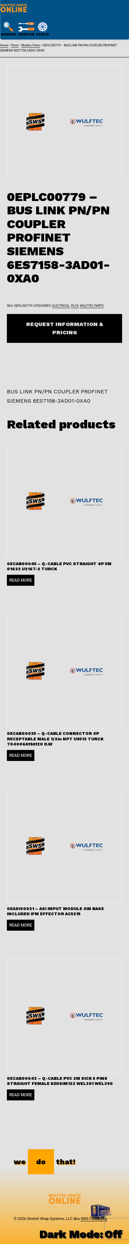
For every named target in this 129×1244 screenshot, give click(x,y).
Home (4, 45)
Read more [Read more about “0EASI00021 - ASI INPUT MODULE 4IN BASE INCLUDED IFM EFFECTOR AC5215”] (20, 925)
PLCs (74, 305)
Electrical (61, 305)
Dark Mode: (80, 1234)
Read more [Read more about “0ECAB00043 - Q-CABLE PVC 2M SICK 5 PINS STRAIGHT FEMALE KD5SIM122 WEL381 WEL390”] (20, 1094)
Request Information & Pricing (64, 328)
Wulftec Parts (30, 45)
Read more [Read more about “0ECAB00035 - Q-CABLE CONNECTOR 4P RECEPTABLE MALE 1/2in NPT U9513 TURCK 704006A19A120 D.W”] (20, 755)
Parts (14, 45)
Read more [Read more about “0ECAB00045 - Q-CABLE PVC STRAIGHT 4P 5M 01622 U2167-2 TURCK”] (20, 580)
